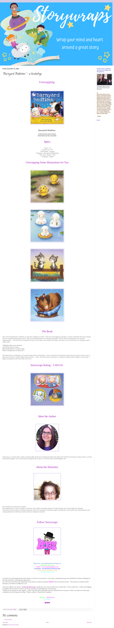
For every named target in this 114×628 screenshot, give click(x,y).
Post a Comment (8, 619)
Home (47, 622)
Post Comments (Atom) (13, 624)
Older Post (89, 622)
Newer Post (5, 622)
